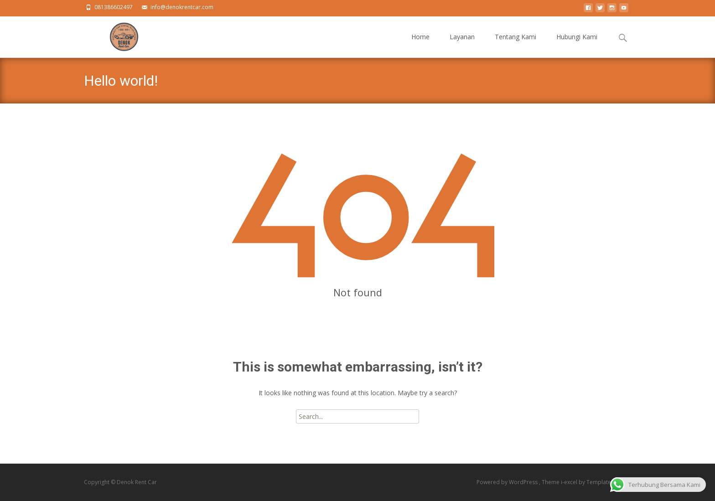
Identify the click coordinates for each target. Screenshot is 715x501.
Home (420, 44)
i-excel (570, 482)
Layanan (462, 44)
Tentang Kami (515, 44)
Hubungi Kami (576, 44)
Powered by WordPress (508, 482)
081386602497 (113, 7)
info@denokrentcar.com (181, 7)
